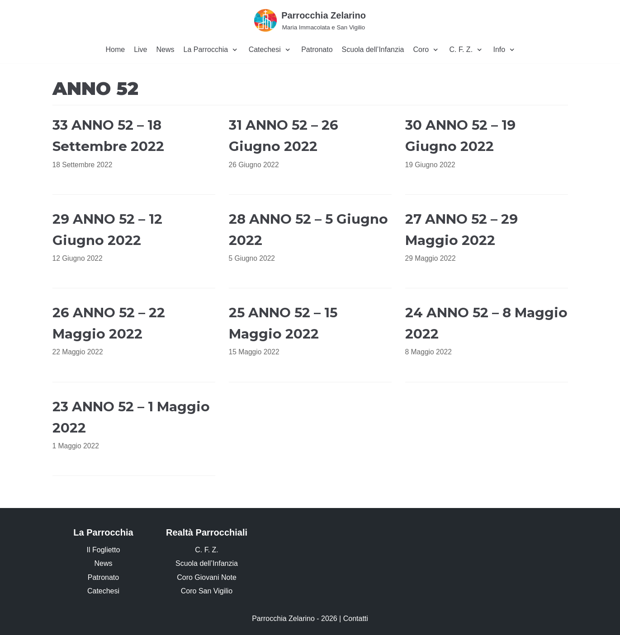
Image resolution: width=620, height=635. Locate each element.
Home (115, 49)
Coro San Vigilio (206, 591)
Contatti (355, 618)
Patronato (316, 49)
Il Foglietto (103, 550)
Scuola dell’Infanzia (373, 49)
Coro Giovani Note (207, 577)
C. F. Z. (206, 550)
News (165, 49)
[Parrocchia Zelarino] (310, 20)
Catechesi (103, 591)
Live (140, 49)
